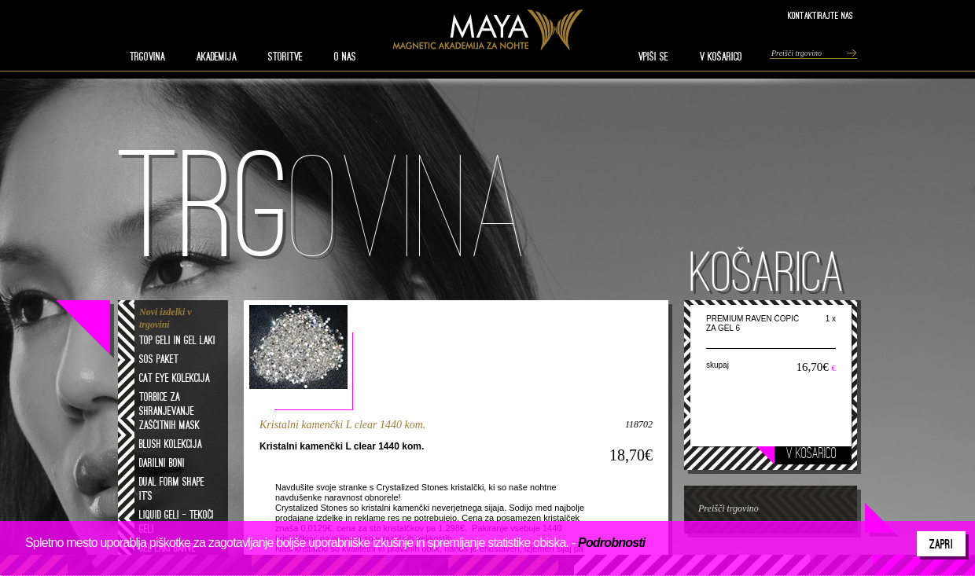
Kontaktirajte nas (820, 15)
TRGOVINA (147, 56)
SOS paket (158, 359)
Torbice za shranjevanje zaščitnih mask (169, 411)
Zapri (941, 543)
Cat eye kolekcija (174, 377)
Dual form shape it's (171, 488)
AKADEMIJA (217, 56)
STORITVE (285, 56)
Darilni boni (162, 462)
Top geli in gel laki (177, 340)
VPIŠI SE (653, 56)
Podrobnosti (611, 542)
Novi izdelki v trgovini (165, 318)
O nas (345, 56)
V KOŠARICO (721, 56)
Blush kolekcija (170, 443)
